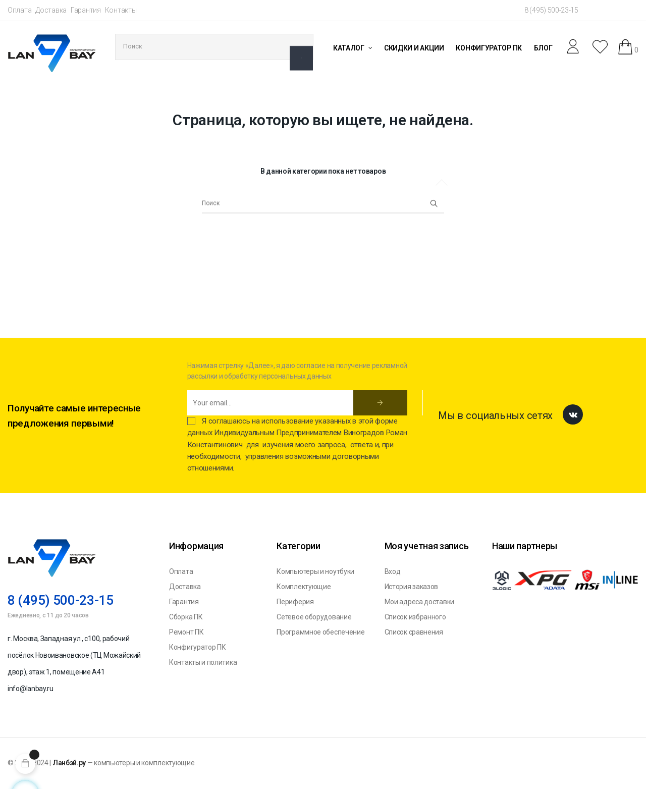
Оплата (19, 10)
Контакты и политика (203, 662)
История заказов (412, 587)
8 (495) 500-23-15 (551, 10)
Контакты (121, 10)
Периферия (295, 602)
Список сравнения (414, 632)
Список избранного (415, 617)
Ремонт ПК (186, 632)
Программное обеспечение (320, 632)
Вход (393, 571)
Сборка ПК (185, 617)
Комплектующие (304, 587)
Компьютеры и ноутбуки (315, 571)
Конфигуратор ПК (197, 647)
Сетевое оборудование (314, 617)
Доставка (51, 10)
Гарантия (86, 10)
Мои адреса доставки (419, 602)
